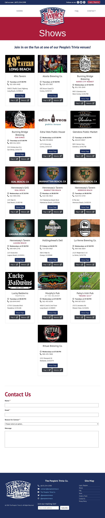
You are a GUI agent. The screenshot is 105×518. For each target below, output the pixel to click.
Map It (14, 100)
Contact (91, 11)
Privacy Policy (83, 501)
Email (7, 410)
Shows (20, 11)
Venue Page (20, 96)
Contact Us (82, 499)
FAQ (76, 11)
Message (8, 428)
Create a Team (83, 496)
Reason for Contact (12, 420)
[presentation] (20, 455)
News (80, 493)
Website (25, 100)
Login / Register (94, 2)
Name (7, 401)
